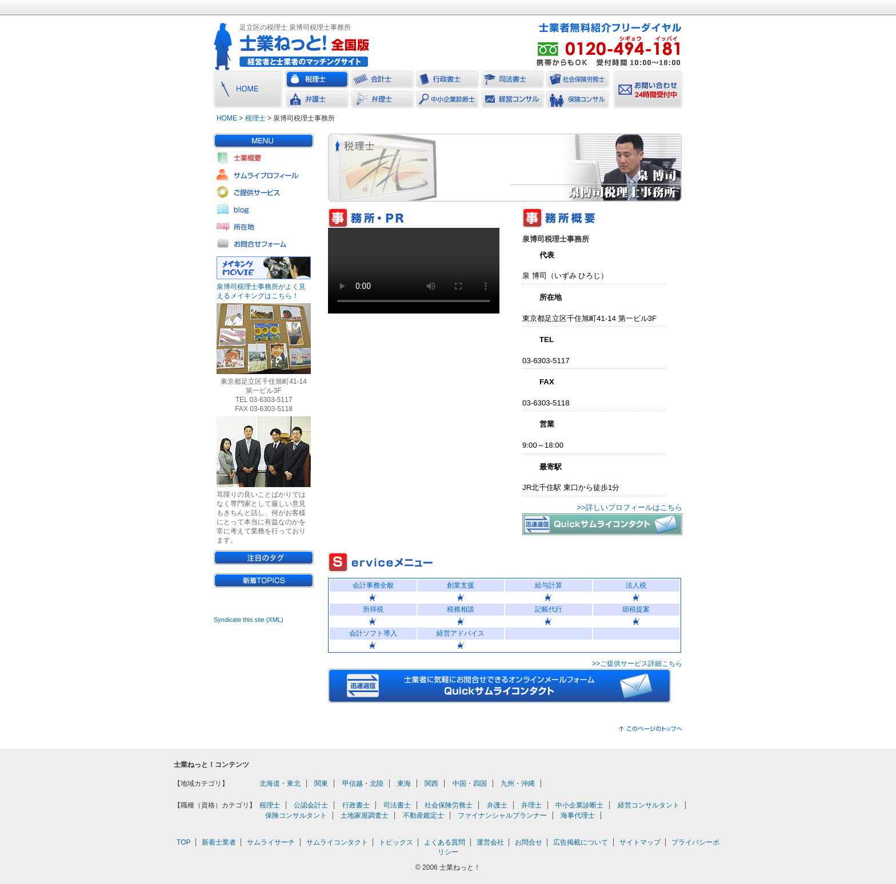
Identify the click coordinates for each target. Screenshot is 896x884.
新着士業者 (219, 842)
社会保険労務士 (449, 805)
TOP (183, 842)
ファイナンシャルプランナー (502, 815)
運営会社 (490, 842)
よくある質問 (444, 842)
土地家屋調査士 (365, 815)
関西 (431, 783)
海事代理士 (578, 815)
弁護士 (497, 805)
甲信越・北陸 (362, 783)
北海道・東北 (280, 783)
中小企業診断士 (579, 805)
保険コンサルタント (296, 815)
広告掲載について (580, 842)
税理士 (255, 118)
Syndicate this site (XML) (248, 619)
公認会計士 (311, 805)
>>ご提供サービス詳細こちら (637, 664)
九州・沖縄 (518, 783)
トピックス (396, 842)
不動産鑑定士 (423, 815)
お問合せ (528, 842)
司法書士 (397, 805)
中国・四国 (470, 783)
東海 (404, 783)
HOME (227, 118)
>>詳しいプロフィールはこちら (630, 507)
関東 (321, 783)
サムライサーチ (271, 842)
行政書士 (356, 805)
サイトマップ (640, 842)
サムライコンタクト (337, 842)
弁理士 (531, 805)
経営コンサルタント (648, 805)
